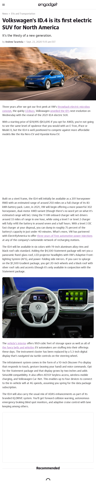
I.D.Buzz (29, 111)
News (5, 14)
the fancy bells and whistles (18, 347)
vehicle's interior (16, 343)
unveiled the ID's (59, 111)
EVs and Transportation (23, 14)
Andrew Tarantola (14, 42)
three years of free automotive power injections (64, 236)
